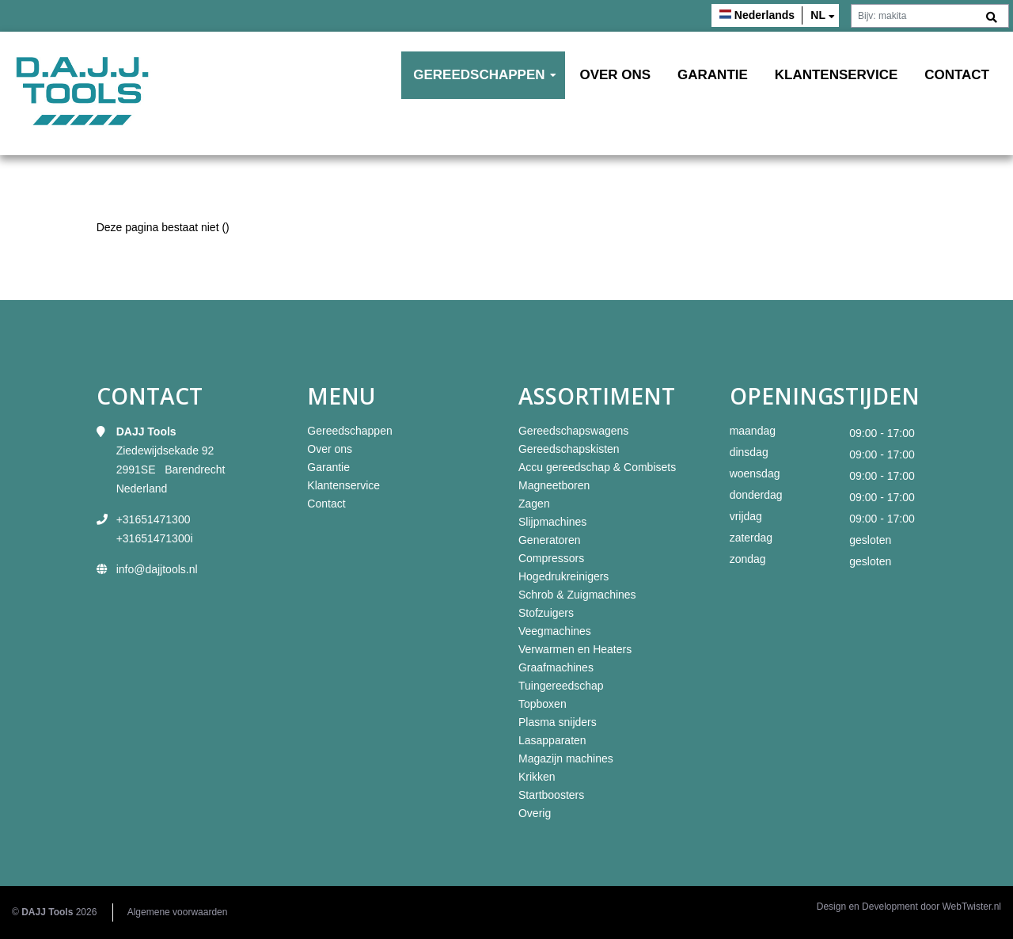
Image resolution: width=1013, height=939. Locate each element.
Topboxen (542, 704)
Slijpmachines (552, 521)
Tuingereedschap (561, 685)
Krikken (537, 776)
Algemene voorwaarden (177, 912)
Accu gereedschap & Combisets (597, 467)
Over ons (615, 74)
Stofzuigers (546, 612)
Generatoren (549, 540)
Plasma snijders (557, 722)
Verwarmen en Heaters (575, 649)
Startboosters (551, 795)
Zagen (534, 503)
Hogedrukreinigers (563, 576)
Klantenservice (836, 74)
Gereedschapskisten (569, 449)
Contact (956, 74)
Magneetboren (554, 485)
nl (817, 15)
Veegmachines (554, 631)
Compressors (551, 558)
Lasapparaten (552, 740)
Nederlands (764, 15)
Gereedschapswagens (573, 430)
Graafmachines (556, 667)
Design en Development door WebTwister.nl (909, 906)
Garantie (712, 74)
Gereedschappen (478, 74)
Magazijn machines (565, 758)
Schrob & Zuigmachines (577, 594)
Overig (534, 813)
